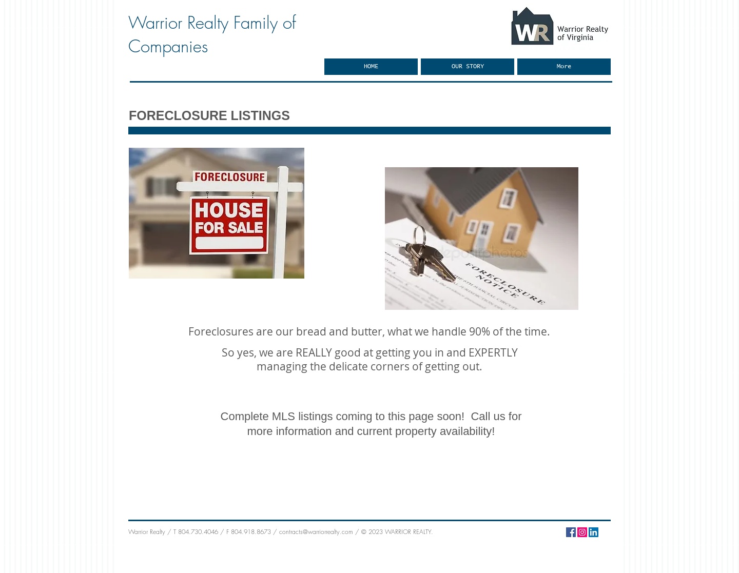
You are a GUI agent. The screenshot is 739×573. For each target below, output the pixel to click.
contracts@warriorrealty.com (316, 531)
